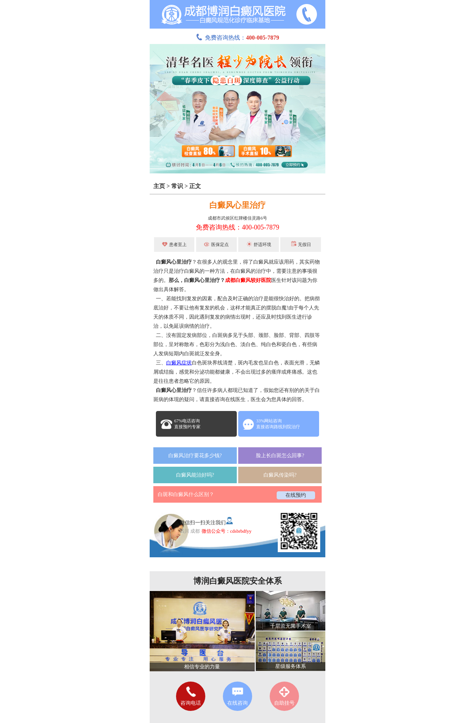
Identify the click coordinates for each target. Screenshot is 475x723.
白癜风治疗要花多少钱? (195, 455)
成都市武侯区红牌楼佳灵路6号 (237, 218)
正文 (195, 186)
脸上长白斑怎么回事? (280, 455)
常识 (177, 186)
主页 (159, 186)
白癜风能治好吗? (195, 475)
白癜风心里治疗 (237, 205)
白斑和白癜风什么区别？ (186, 494)
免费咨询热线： (237, 37)
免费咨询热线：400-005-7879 (237, 227)
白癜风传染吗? (279, 475)
